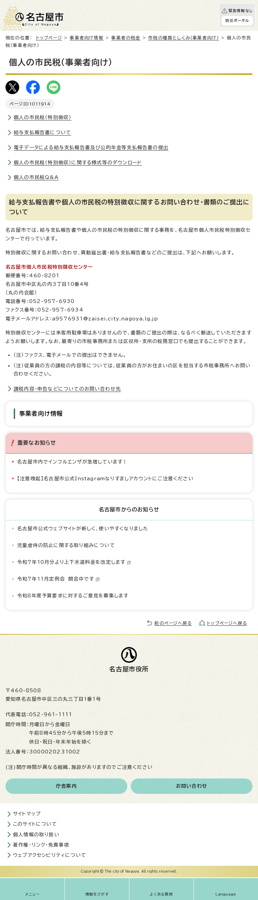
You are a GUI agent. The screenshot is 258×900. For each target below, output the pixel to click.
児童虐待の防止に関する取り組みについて (66, 545)
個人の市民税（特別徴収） (42, 117)
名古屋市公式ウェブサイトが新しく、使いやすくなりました (82, 528)
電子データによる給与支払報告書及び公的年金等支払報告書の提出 (91, 147)
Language (225, 894)
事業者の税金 (125, 38)
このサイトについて (35, 824)
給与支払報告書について (42, 132)
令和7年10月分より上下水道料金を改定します (74, 562)
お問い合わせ (191, 786)
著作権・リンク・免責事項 (41, 844)
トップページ (49, 38)
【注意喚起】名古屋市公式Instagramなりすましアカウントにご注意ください (105, 478)
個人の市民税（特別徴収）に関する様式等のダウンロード (78, 162)
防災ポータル (237, 20)
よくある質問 (161, 894)
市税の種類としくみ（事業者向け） (183, 38)
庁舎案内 (66, 786)
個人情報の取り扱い (36, 834)
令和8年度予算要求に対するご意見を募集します (72, 595)
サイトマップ (27, 813)
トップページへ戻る (227, 623)
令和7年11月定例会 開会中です (58, 578)
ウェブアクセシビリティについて (49, 855)
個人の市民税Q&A (36, 177)
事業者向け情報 (86, 38)
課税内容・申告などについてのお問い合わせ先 (67, 388)
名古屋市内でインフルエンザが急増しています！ (72, 461)
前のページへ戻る (173, 623)
